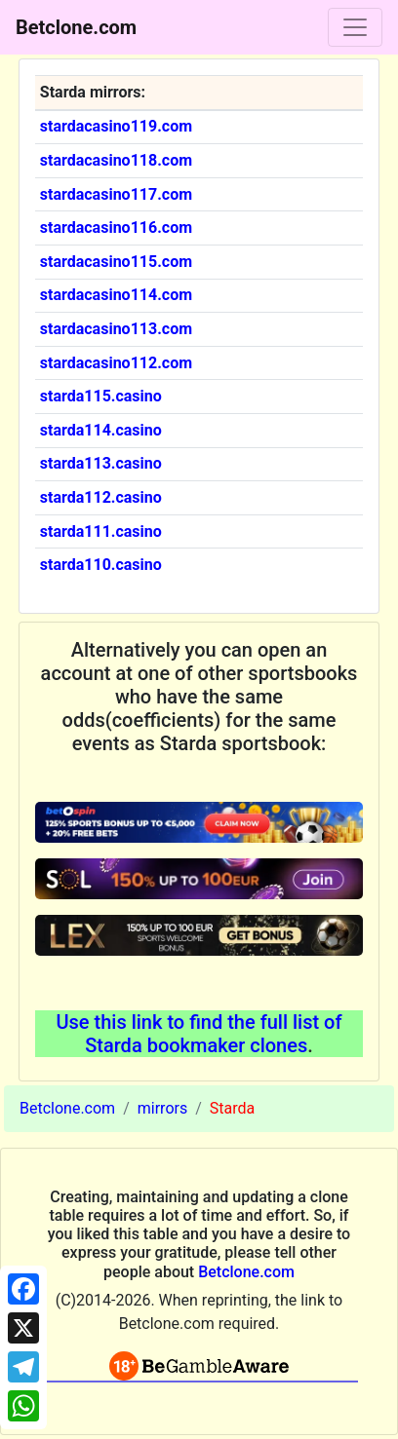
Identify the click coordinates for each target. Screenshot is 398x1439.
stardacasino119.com (116, 126)
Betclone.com (67, 1108)
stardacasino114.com (116, 294)
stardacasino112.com (116, 363)
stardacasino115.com (116, 261)
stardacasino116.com (116, 227)
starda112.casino (101, 497)
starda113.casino (101, 463)
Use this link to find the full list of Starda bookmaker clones (198, 1033)
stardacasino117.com (116, 194)
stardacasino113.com (116, 329)
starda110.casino (101, 564)
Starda (232, 1108)
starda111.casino (101, 531)
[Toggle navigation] (355, 27)
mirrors (162, 1108)
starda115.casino (101, 396)
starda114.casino (101, 430)
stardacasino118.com (116, 160)
